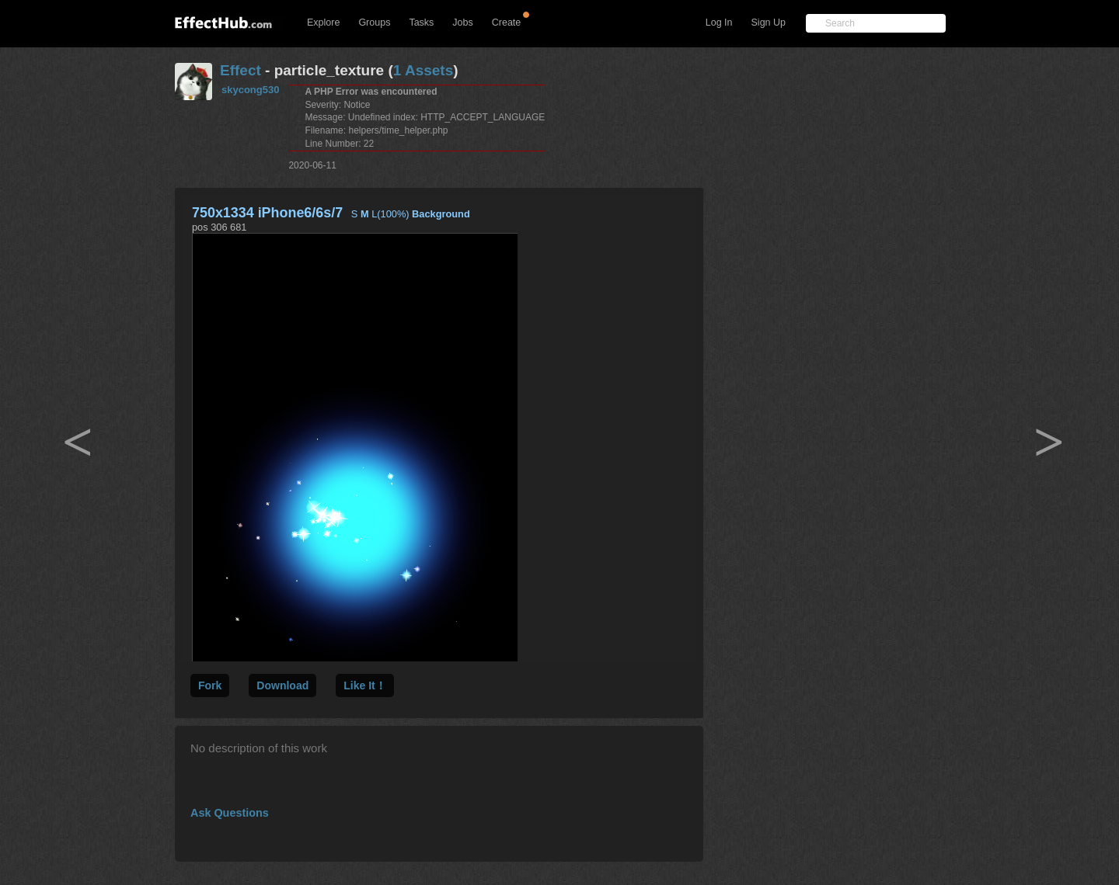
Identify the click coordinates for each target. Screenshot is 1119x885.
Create (506, 22)
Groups (374, 22)
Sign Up (768, 22)
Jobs (462, 22)
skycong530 (250, 89)
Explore (323, 22)
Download (282, 685)
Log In (719, 22)
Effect (240, 70)
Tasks (421, 22)
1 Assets (423, 70)
